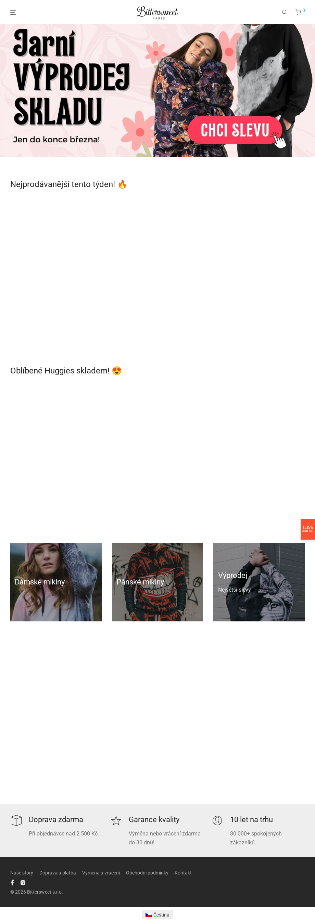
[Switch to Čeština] (157, 914)
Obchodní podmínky (147, 872)
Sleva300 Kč (307, 529)
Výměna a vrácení (101, 872)
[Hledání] (284, 12)
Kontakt (183, 872)
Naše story (21, 872)
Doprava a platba (57, 872)
